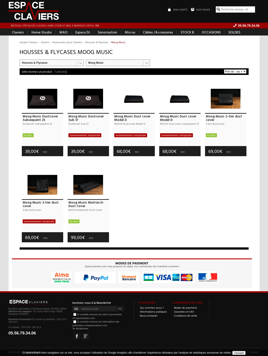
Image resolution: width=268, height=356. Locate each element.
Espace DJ (82, 32)
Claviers (18, 32)
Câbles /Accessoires (158, 32)
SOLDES (234, 32)
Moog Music (96, 62)
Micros (130, 32)
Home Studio (41, 32)
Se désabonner (80, 328)
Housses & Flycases (35, 62)
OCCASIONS (211, 32)
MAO (63, 32)
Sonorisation (107, 32)
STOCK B (187, 32)
